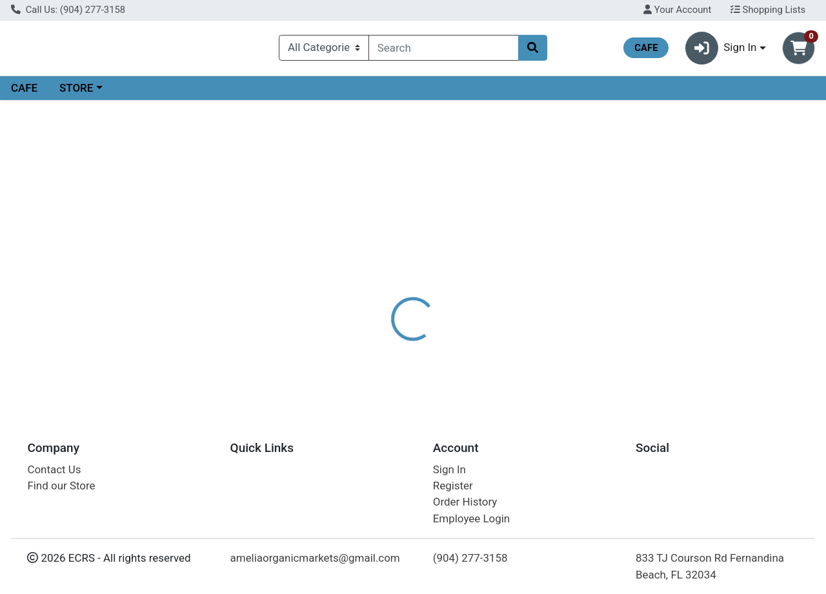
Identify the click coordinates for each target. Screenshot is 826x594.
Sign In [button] (721, 50)
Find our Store (61, 485)
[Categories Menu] (324, 50)
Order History (465, 501)
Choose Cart (710, 222)
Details (380, 297)
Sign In (449, 469)
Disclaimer (441, 297)
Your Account (677, 9)
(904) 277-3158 (470, 557)
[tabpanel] (585, 354)
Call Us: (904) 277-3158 (68, 9)
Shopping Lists (767, 9)
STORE (76, 93)
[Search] (443, 50)
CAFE (24, 93)
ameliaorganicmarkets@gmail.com (315, 557)
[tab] (380, 296)
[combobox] (443, 50)
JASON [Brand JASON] (498, 348)
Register (453, 485)
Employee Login (471, 518)
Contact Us (54, 469)
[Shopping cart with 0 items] (798, 50)
